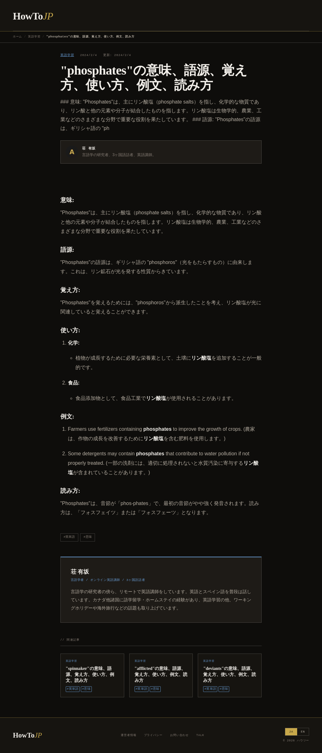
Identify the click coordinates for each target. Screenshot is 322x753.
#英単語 (69, 537)
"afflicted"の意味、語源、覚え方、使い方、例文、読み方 (161, 674)
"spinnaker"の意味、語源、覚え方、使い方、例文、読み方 (90, 674)
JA (291, 731)
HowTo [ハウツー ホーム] (33, 16)
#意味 (88, 537)
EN (303, 731)
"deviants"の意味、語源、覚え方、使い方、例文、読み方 (229, 674)
